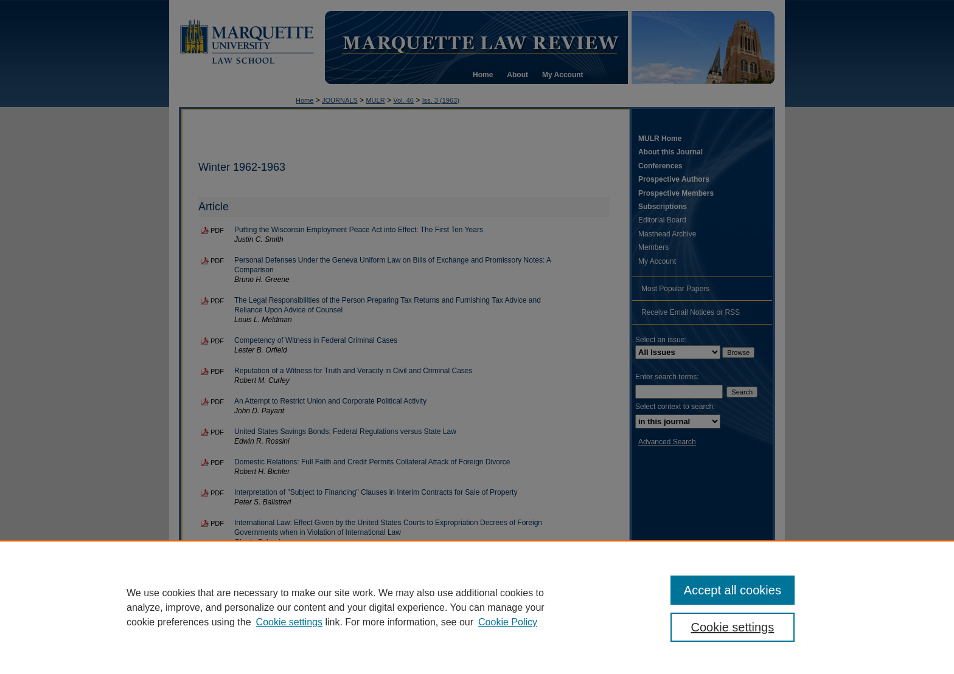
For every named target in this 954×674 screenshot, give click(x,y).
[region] (477, 607)
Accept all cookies (732, 590)
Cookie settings (289, 622)
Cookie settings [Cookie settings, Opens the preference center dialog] (733, 627)
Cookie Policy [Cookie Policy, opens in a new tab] (507, 622)
